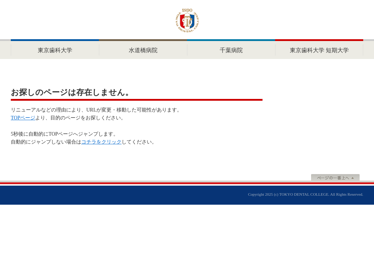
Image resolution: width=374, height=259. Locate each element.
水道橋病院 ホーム (143, 49)
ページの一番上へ (335, 178)
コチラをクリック (101, 142)
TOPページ (23, 118)
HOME (55, 49)
